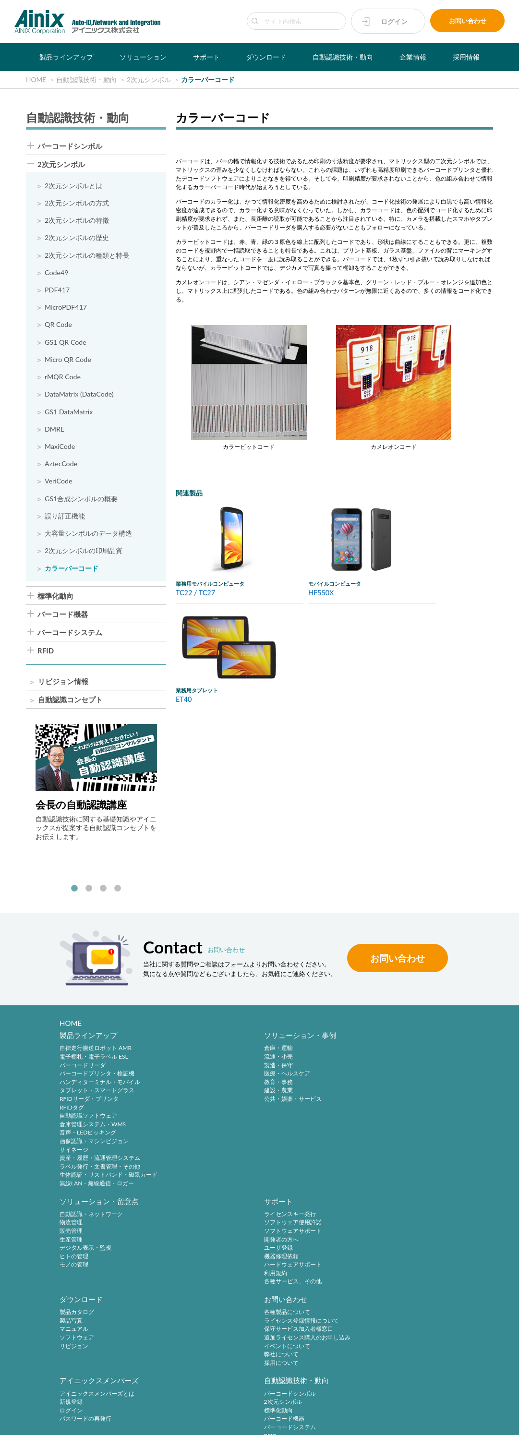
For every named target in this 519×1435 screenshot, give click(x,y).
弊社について (184, 1266)
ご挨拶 (68, 1343)
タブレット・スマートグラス (97, 1096)
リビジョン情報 (63, 684)
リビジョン (74, 1258)
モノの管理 (289, 1105)
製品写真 (71, 1232)
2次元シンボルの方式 (77, 203)
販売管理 (286, 1070)
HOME (71, 1027)
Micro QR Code (68, 361)
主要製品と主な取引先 (88, 1352)
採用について (184, 1274)
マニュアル (74, 1241)
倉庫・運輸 (181, 1054)
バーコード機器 (62, 616)
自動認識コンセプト (70, 702)
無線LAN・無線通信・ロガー (97, 1189)
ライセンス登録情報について (204, 1232)
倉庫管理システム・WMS (93, 1130)
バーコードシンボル (69, 146)
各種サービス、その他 (411, 1121)
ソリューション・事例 (203, 1041)
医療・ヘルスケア (190, 1079)
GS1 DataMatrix (69, 413)
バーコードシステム (69, 635)
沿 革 (68, 1335)
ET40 (184, 700)
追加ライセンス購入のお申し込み (210, 1249)
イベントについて (190, 1258)
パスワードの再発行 (301, 1249)
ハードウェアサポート (411, 1105)
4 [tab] (117, 892)
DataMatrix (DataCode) (80, 396)
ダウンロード (266, 57)
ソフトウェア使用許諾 (411, 1062)
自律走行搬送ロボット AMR (96, 1054)
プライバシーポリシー (189, 1407)
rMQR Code (63, 378)
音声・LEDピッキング (88, 1138)
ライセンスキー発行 (409, 1054)
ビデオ (68, 1369)
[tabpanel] (96, 785)
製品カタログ (77, 1224)
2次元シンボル (61, 165)
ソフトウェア (77, 1249)
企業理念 (71, 1310)
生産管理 (286, 1079)
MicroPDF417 (66, 308)
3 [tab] (103, 892)
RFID (45, 653)
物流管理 (286, 1062)
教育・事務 (181, 1087)
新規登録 (286, 1232)
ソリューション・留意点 (314, 1041)
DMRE (55, 431)
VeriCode (58, 483)
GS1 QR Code (66, 343)
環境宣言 (277, 1407)
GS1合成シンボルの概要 (81, 500)
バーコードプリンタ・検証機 (97, 1079)
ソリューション (143, 57)
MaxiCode (60, 448)
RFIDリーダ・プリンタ (89, 1105)
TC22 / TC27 (195, 593)
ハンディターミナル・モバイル (100, 1087)
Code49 (57, 273)
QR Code (58, 326)
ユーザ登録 (397, 1087)
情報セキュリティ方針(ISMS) (332, 1407)
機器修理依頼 (400, 1096)
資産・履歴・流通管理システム (100, 1164)
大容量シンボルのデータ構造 (88, 535)
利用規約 (394, 1113)
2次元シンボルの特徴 (77, 221)
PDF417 (57, 291)
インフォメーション (85, 1360)
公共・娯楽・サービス (196, 1105)
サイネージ (74, 1155)
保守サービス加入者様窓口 (201, 1241)
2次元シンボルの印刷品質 (83, 553)
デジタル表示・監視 (301, 1087)
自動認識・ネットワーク (306, 1054)
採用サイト (181, 1318)
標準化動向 (55, 598)
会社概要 (71, 1326)
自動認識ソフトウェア (88, 1121)
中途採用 (178, 1310)
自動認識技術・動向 (343, 57)
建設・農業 (181, 1096)
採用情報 (466, 57)
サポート (206, 57)
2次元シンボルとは (73, 186)
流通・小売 (181, 1062)
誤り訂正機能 (65, 518)
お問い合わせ (467, 21)
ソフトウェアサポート (411, 1070)
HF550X (321, 593)
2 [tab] (89, 892)
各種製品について (190, 1224)
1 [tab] (74, 892)
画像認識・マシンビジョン (94, 1147)
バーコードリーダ (83, 1070)
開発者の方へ (400, 1079)
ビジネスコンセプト (85, 1318)
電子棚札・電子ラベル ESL (94, 1062)
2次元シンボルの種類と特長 (87, 256)
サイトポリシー (135, 1407)
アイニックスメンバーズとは (312, 1224)
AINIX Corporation (256, 1422)
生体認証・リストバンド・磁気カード (108, 1180)
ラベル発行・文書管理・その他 (100, 1172)
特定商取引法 (241, 1407)
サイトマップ (391, 1407)
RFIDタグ (72, 1113)
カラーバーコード (71, 570)
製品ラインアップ (66, 57)
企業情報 (412, 57)
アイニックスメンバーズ (314, 1211)
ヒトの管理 (289, 1096)
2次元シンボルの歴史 (77, 238)
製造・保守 (181, 1070)
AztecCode (61, 465)
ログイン (394, 21)
